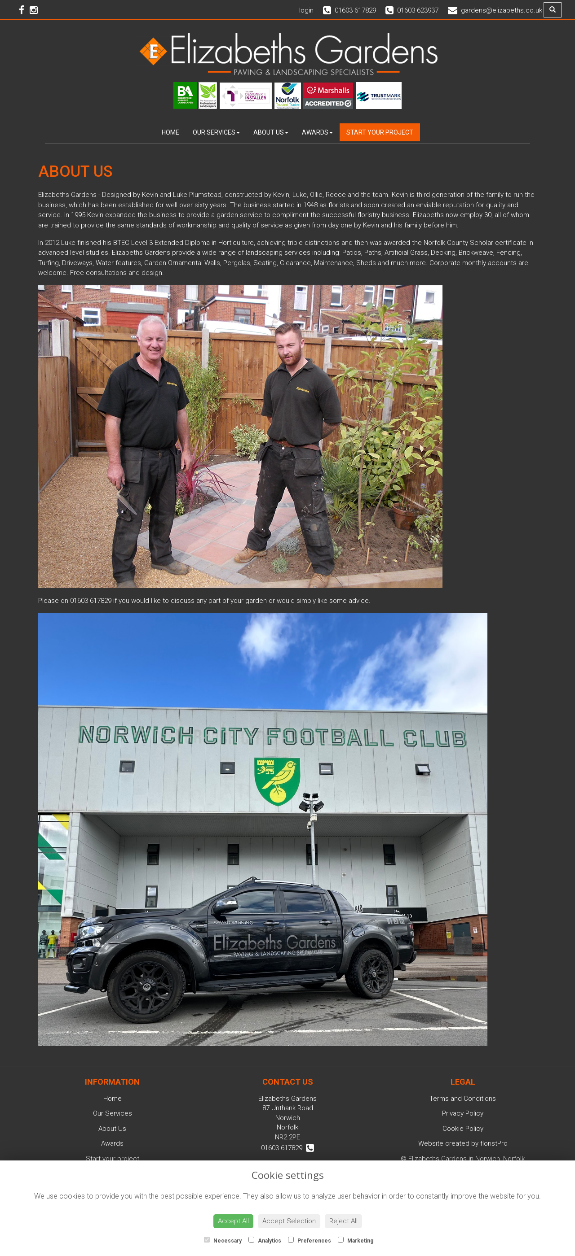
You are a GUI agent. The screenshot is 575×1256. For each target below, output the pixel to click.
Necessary (223, 1240)
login (306, 10)
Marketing (355, 1240)
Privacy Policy (462, 1113)
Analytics (264, 1240)
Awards (317, 132)
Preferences (309, 1240)
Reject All (343, 1221)
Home (170, 132)
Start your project (379, 132)
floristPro (494, 1143)
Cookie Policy (462, 1129)
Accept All (233, 1221)
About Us (270, 132)
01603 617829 (287, 1148)
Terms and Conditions (462, 1099)
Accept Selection (289, 1221)
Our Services (216, 132)
